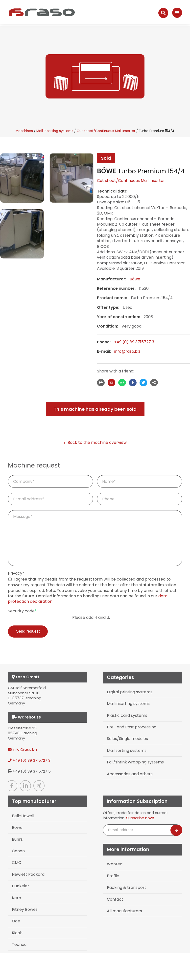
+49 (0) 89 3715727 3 (134, 342)
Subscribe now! (140, 817)
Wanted (114, 864)
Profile (113, 876)
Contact (115, 899)
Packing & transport (126, 887)
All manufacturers (124, 911)
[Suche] (163, 13)
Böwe (135, 279)
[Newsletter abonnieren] (176, 830)
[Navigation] (177, 13)
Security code (22, 611)
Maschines (24, 131)
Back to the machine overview (95, 442)
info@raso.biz (127, 351)
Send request (28, 631)
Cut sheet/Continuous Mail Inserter (106, 131)
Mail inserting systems (54, 131)
